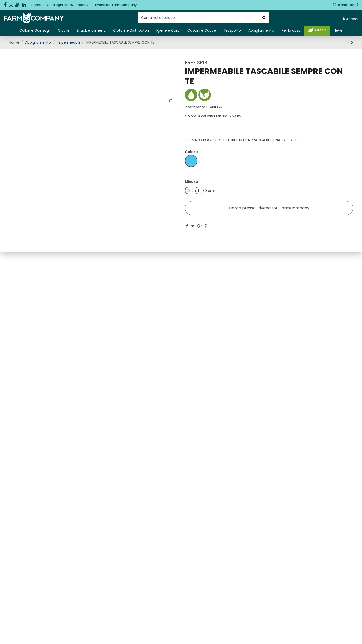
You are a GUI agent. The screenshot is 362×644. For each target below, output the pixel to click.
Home (36, 4)
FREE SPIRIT (198, 62)
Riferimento (195, 107)
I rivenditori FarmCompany (115, 4)
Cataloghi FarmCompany (68, 4)
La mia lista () (345, 4)
